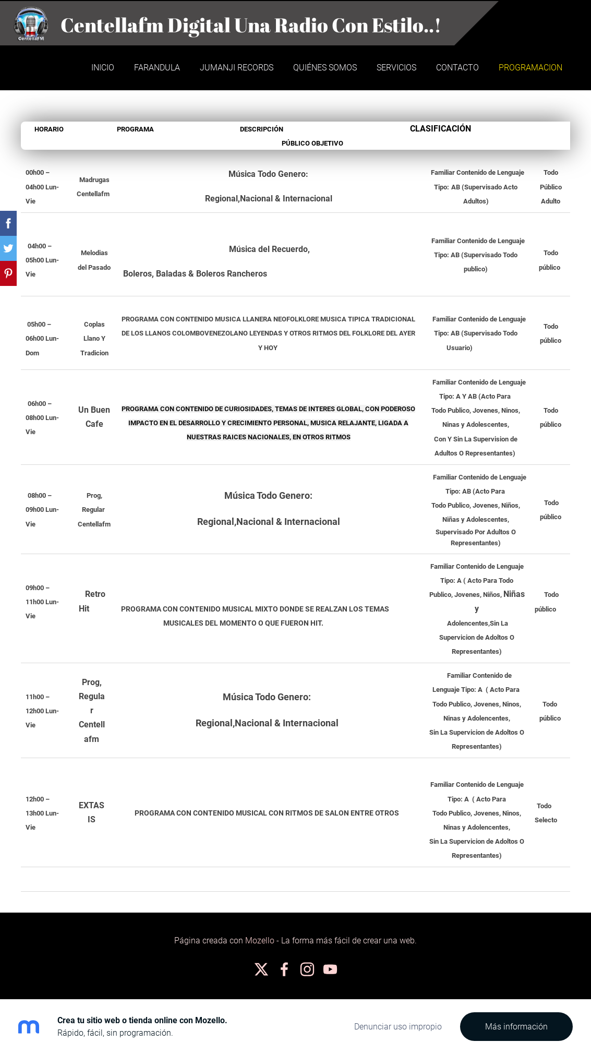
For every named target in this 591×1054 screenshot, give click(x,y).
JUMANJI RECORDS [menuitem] (235, 66)
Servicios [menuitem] (395, 66)
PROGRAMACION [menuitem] (529, 66)
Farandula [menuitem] (156, 66)
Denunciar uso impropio (398, 1027)
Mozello (259, 939)
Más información (516, 1027)
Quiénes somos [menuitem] (324, 66)
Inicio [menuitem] (101, 66)
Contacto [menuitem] (456, 66)
